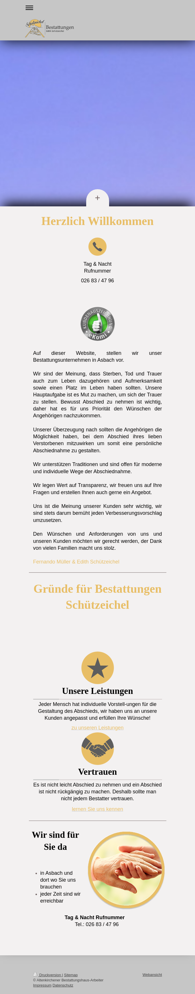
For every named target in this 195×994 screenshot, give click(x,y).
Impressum (42, 985)
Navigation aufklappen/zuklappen (97, 7)
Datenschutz (62, 985)
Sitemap (71, 975)
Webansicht (152, 975)
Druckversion (47, 975)
